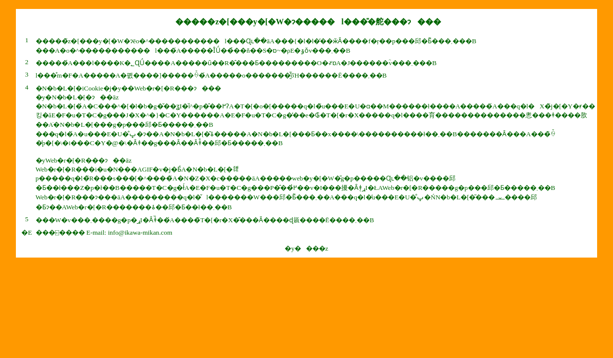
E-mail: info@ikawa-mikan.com (129, 232)
